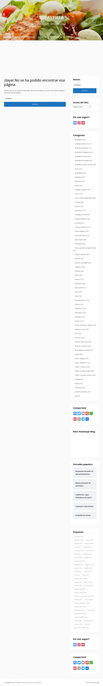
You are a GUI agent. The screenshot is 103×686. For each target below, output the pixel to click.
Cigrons (77, 206)
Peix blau (78, 317)
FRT (98, 682)
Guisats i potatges (81, 263)
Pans (76, 296)
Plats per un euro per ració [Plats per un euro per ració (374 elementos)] (84, 596)
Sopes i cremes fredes (83, 371)
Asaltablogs (79, 173)
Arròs (77, 169)
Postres (77, 338)
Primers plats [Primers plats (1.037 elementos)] (80, 607)
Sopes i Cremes (80, 367)
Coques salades (80, 219)
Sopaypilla (51, 17)
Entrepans (78, 244)
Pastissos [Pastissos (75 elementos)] (87, 582)
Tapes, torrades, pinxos (83, 375)
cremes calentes (80, 227)
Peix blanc (78, 313)
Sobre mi (42, 37)
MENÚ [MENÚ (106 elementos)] (88, 568)
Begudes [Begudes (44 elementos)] (78, 543)
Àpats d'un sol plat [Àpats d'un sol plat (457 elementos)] (81, 628)
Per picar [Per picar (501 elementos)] (88, 585)
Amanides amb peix (81, 148)
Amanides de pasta (81, 156)
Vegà (76, 383)
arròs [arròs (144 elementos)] (89, 540)
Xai (76, 396)
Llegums (78, 267)
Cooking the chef (80, 215)
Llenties (77, 271)
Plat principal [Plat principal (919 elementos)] (79, 589)
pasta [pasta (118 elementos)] (77, 582)
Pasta (77, 304)
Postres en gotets (81, 346)
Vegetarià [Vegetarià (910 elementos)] (88, 621)
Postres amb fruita (81, 342)
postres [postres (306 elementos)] (88, 599)
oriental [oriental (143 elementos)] (88, 571)
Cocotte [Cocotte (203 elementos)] (87, 547)
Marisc (77, 275)
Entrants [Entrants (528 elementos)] (87, 554)
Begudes (78, 177)
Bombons (78, 181)
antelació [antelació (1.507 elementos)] (79, 540)
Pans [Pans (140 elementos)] (85, 575)
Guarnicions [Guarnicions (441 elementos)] (79, 561)
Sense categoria (80, 358)
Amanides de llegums (82, 152)
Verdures (78, 388)
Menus (7, 37)
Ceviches (78, 202)
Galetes (77, 258)
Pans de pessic (80, 300)
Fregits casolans (80, 254)
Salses (77, 354)
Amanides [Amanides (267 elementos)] (78, 536)
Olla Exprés (79, 288)
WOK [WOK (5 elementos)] (87, 624)
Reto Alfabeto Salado (82, 350)
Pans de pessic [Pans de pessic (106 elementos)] (80, 578)
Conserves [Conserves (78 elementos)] (78, 550)
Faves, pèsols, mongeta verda (85, 248)
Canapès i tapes (80, 190)
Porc (76, 333)
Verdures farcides (81, 392)
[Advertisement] (51, 55)
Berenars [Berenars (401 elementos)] (89, 543)
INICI (16, 37)
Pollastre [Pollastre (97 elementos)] (78, 599)
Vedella (77, 379)
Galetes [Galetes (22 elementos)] (87, 557)
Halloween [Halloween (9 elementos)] (78, 564)
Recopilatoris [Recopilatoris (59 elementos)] (79, 610)
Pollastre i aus (80, 329)
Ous (76, 292)
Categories (28, 37)
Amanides (78, 140)
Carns (77, 194)
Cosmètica (78, 223)
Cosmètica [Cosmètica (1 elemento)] (90, 550)
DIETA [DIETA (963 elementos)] (77, 554)
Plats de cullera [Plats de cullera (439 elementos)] (80, 593)
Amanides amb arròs (82, 144)
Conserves (78, 210)
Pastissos (78, 308)
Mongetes (78, 283)
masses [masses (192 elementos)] (78, 568)
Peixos (77, 321)
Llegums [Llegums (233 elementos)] (89, 564)
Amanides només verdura (84, 165)
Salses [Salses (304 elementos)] (90, 610)
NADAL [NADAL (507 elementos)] (77, 571)
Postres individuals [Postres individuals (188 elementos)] (81, 603)
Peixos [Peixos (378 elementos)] (77, 585)
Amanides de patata (82, 160)
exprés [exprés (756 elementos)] (78, 557)
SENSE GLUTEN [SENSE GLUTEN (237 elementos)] (80, 614)
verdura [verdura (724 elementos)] (78, 624)
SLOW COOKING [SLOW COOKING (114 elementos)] (80, 617)
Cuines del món (80, 235)
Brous (77, 185)
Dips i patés (79, 240)
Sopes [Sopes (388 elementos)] (77, 621)
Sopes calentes (80, 363)
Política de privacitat (62, 37)
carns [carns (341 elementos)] (77, 547)
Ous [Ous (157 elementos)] (77, 575)
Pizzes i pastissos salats (83, 325)
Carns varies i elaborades (83, 198)
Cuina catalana (79, 231)
